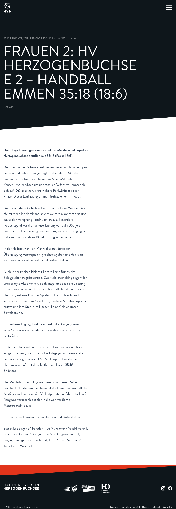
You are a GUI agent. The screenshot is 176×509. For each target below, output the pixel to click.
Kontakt (157, 507)
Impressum (114, 507)
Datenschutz (126, 507)
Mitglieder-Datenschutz (143, 507)
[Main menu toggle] (168, 7)
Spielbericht (167, 507)
